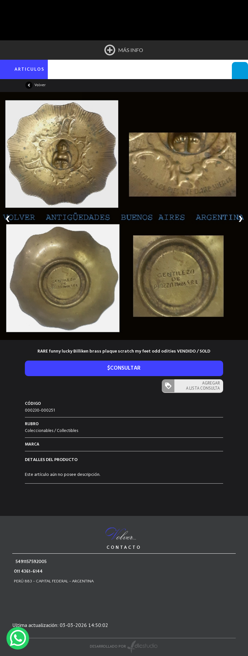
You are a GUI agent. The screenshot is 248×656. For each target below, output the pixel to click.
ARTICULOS (30, 69)
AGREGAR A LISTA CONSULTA (203, 385)
